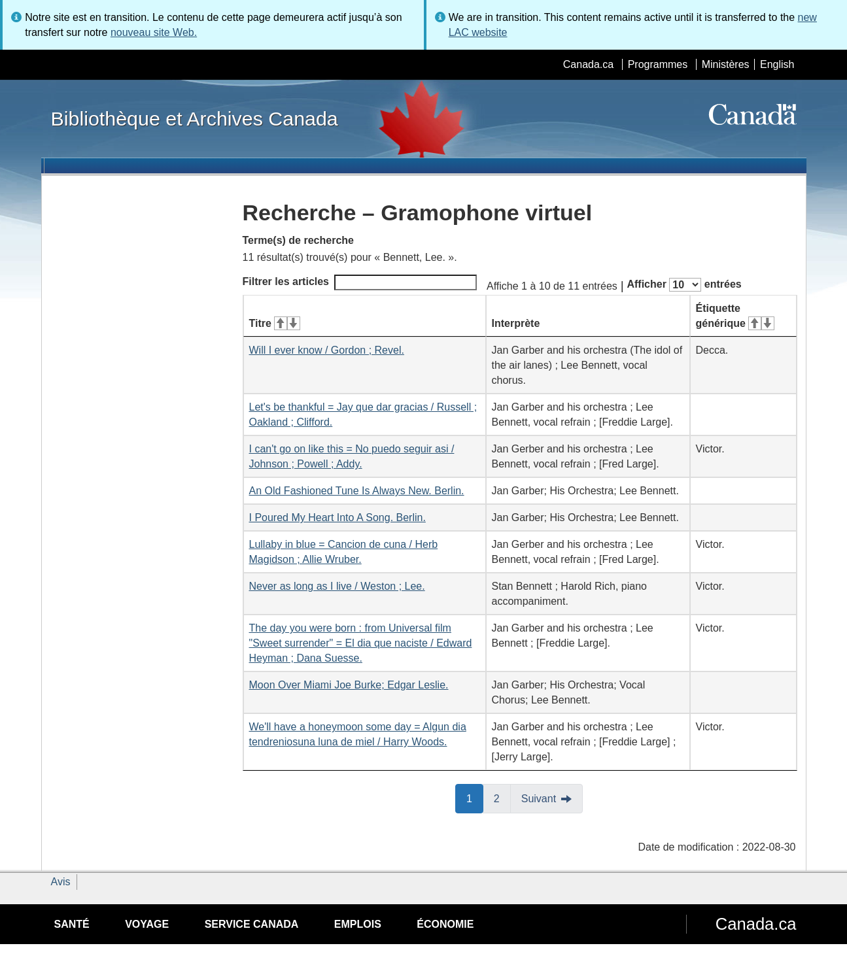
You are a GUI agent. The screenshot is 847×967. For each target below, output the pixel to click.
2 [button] (502, 797)
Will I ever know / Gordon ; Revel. (326, 350)
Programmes (658, 64)
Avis (61, 881)
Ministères (726, 64)
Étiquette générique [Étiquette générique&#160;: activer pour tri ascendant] (735, 316)
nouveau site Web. (154, 32)
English (777, 64)
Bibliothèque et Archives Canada (194, 118)
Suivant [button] (538, 798)
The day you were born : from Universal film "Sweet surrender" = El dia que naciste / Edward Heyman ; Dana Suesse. (360, 643)
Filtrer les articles (360, 282)
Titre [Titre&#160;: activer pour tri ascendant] (274, 323)
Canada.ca (588, 64)
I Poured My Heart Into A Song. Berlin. (337, 517)
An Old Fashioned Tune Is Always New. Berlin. (356, 490)
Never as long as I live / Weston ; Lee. (337, 586)
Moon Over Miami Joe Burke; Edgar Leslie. (349, 684)
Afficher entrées (684, 285)
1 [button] (474, 797)
